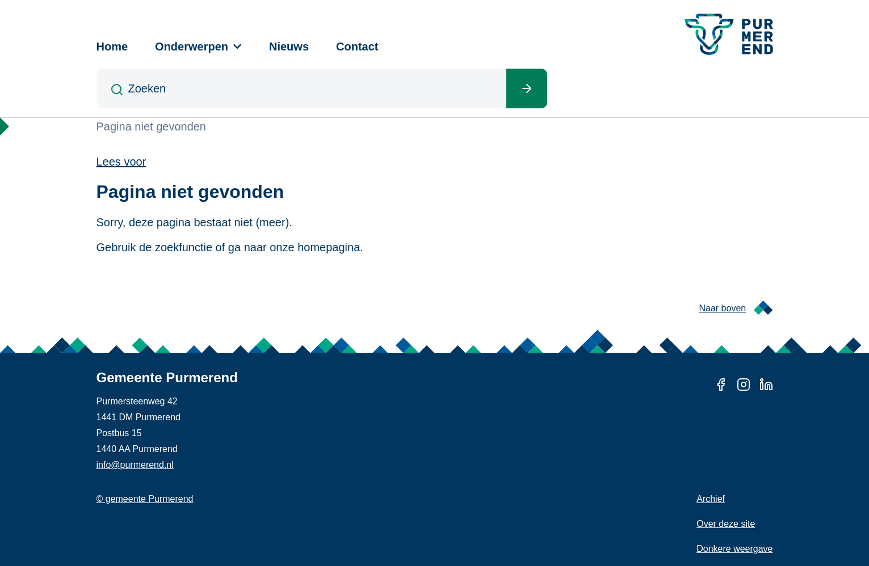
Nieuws (289, 46)
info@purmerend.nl (135, 465)
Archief (710, 499)
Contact (357, 46)
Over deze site (725, 524)
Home (112, 46)
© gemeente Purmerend (145, 499)
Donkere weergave (734, 549)
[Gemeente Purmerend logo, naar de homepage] (729, 34)
